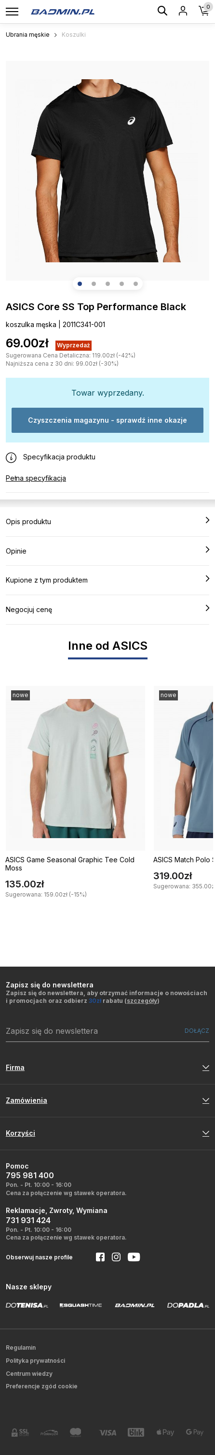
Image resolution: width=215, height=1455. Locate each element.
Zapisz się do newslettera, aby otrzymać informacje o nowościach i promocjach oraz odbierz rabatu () (106, 997)
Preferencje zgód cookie (42, 1386)
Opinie (107, 550)
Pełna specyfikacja (36, 478)
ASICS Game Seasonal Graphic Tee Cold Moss (69, 864)
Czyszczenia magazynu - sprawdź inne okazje (107, 420)
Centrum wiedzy (29, 1373)
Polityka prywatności (35, 1360)
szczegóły (142, 1000)
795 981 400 (30, 1175)
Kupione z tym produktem (107, 579)
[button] (80, 284)
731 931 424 (28, 1220)
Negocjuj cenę (107, 609)
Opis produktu (107, 521)
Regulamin (21, 1347)
